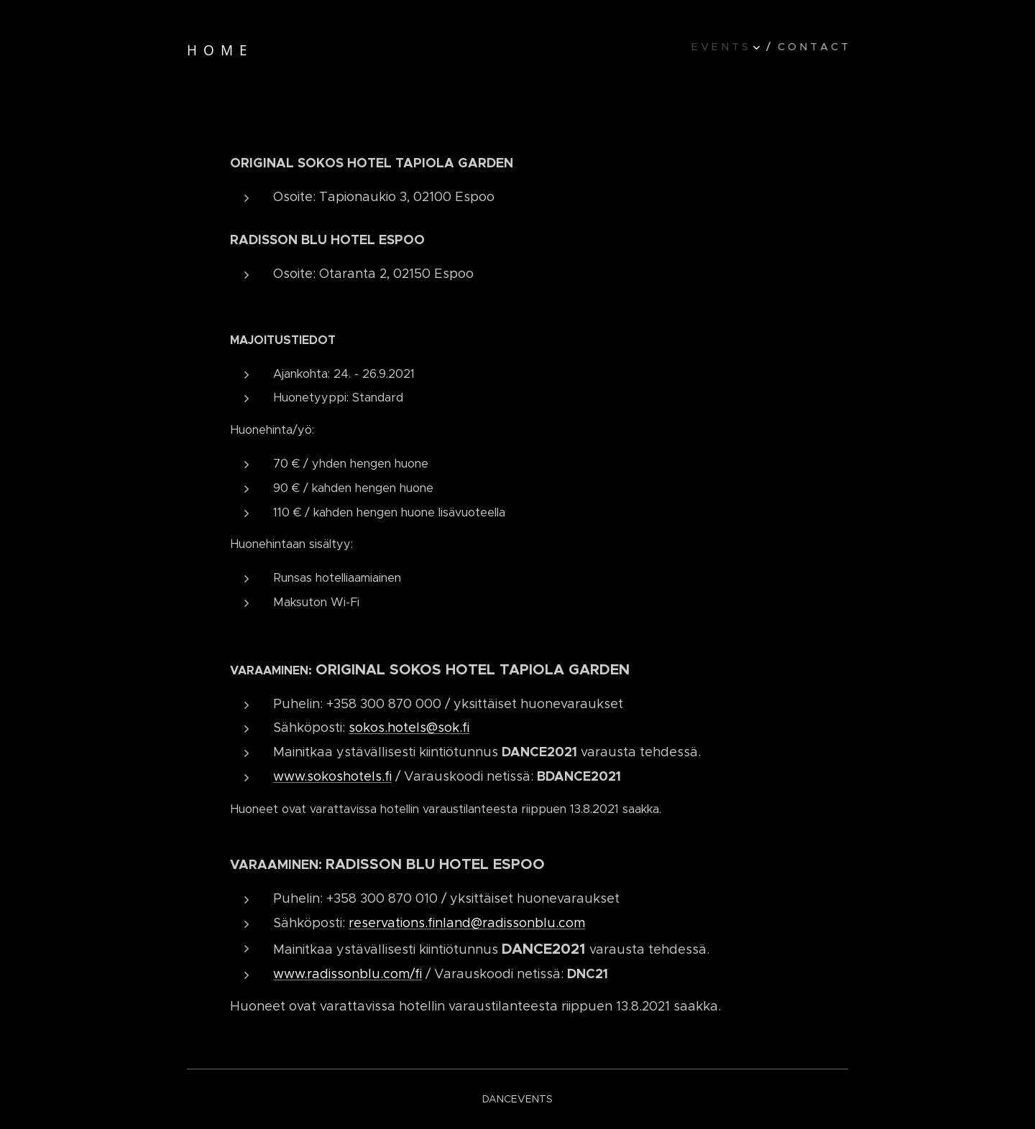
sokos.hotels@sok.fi (409, 727)
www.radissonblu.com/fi (347, 974)
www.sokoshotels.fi (332, 776)
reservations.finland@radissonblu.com (467, 923)
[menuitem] (731, 47)
